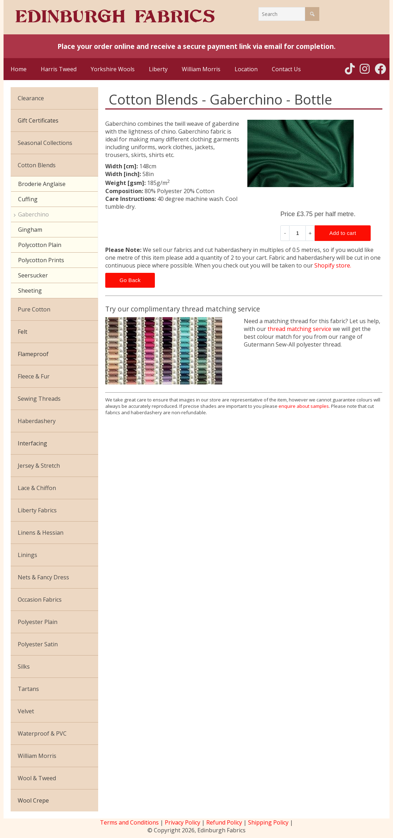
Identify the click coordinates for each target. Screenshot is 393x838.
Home (19, 69)
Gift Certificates (38, 120)
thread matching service (299, 329)
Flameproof (33, 354)
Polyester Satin (38, 644)
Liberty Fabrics (37, 510)
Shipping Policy (268, 822)
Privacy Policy (182, 822)
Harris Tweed (59, 69)
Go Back (130, 280)
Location (246, 69)
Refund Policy (224, 822)
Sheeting (30, 290)
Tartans (28, 689)
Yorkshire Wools (113, 69)
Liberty (158, 69)
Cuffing (28, 199)
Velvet (26, 711)
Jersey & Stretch (39, 465)
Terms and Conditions (129, 822)
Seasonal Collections (45, 143)
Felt (22, 332)
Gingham (30, 230)
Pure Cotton (34, 309)
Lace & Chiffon (37, 488)
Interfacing (32, 443)
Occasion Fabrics (40, 599)
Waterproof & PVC (42, 733)
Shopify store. (332, 265)
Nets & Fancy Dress (43, 577)
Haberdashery (37, 421)
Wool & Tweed (37, 778)
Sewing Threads (39, 399)
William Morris (201, 69)
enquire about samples (304, 406)
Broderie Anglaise (42, 184)
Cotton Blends (37, 165)
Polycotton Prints (41, 260)
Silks (24, 666)
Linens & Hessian (40, 532)
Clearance (31, 98)
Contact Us (286, 69)
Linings (27, 555)
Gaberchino (33, 214)
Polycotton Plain (39, 245)
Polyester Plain (37, 622)
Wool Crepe (33, 800)
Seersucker (33, 275)
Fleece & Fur (34, 376)
